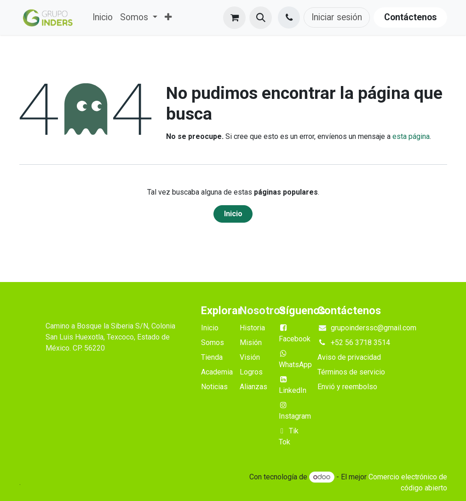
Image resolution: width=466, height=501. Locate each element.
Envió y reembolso (347, 386)
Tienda (212, 357)
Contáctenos (410, 17)
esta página (411, 136)
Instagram (295, 416)
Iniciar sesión (336, 17)
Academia (217, 372)
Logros (251, 372)
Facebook (295, 338)
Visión (250, 357)
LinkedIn (292, 390)
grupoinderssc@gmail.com (373, 327)
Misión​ (251, 342)
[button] (260, 17)
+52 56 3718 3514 (360, 342)
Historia (252, 327)
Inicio (233, 213)
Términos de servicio (351, 372)
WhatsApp (295, 364)
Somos (212, 342)
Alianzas (253, 386)
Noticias (214, 386)
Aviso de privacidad (349, 357)
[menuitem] (102, 17)
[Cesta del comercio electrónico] (234, 17)
